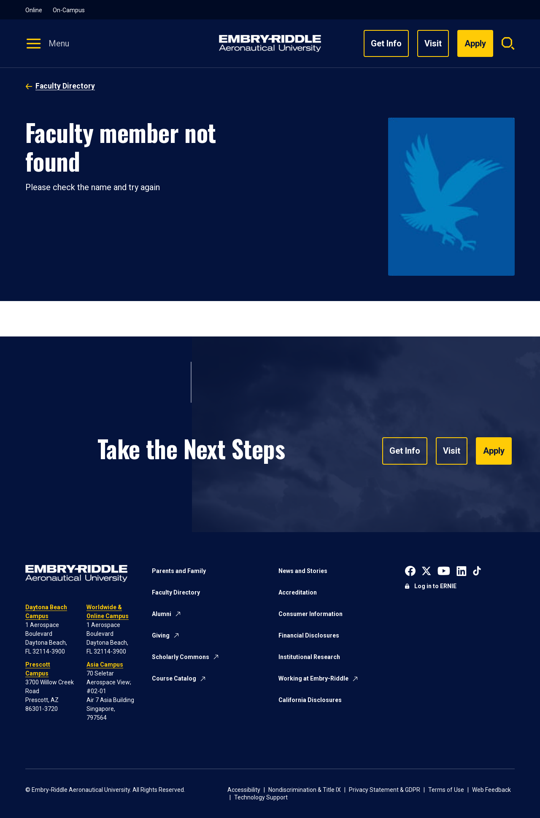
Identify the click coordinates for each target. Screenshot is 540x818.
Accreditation (297, 592)
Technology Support (261, 797)
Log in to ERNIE (435, 586)
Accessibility (243, 789)
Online (33, 10)
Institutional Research (309, 657)
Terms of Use (446, 789)
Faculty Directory (65, 86)
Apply (494, 451)
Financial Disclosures (308, 635)
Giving (161, 635)
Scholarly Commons (180, 657)
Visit (433, 43)
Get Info (386, 43)
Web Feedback (491, 789)
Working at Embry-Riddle (313, 678)
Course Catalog (174, 678)
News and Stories (302, 571)
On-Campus (69, 10)
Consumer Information (310, 614)
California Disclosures (310, 700)
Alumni (161, 614)
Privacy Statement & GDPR (384, 789)
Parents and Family (179, 571)
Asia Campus (104, 664)
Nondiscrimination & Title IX (304, 789)
